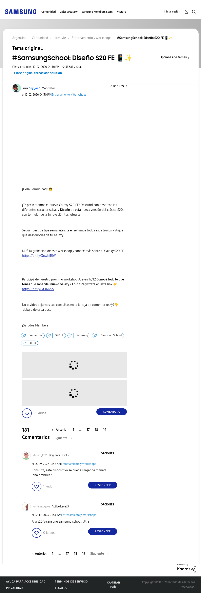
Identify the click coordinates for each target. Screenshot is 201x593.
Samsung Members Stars (97, 12)
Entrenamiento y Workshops (68, 94)
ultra (33, 343)
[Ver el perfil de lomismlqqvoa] (41, 506)
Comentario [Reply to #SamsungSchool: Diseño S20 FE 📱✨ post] (111, 411)
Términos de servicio (71, 581)
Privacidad (14, 588)
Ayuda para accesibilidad (25, 581)
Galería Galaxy (69, 12)
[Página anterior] (60, 430)
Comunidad (48, 12)
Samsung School (111, 335)
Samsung (82, 335)
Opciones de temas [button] (173, 57)
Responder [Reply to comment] (103, 485)
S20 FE (59, 335)
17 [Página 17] (88, 430)
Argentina (36, 335)
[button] (120, 86)
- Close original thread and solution (37, 73)
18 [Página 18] (96, 430)
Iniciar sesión (172, 11)
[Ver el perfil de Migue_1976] (40, 455)
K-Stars (121, 12)
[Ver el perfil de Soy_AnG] (34, 88)
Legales (61, 588)
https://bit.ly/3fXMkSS (38, 289)
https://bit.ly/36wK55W (39, 256)
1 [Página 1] (73, 430)
